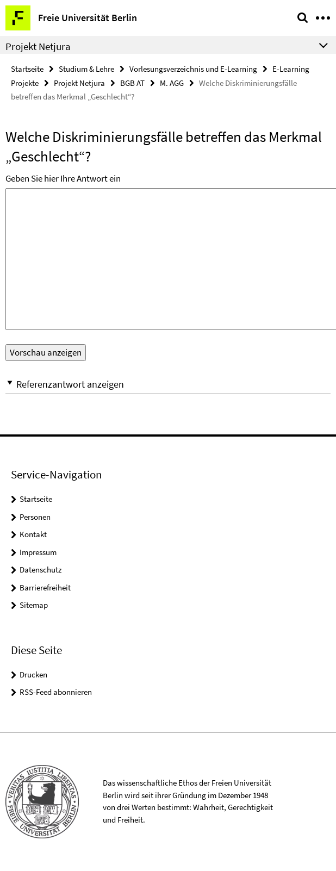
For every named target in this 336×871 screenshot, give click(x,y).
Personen (35, 517)
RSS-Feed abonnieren (56, 692)
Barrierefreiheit (45, 587)
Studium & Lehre (86, 69)
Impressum (38, 552)
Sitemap (34, 605)
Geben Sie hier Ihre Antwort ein (63, 178)
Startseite (27, 69)
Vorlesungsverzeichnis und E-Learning (193, 69)
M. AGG (172, 83)
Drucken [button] (33, 674)
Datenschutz (40, 569)
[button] (168, 384)
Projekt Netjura (79, 83)
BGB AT (132, 83)
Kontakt (33, 534)
